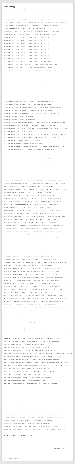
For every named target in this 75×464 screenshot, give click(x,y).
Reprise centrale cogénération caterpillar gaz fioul (37, 365)
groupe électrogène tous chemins (48, 259)
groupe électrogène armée (56, 210)
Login (64, 286)
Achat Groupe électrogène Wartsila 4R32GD (56, 22)
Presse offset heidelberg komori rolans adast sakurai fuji (17, 332)
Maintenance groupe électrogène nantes (13, 295)
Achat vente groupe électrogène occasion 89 (38, 49)
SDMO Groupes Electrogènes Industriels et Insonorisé (21, 399)
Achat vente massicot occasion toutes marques (53, 146)
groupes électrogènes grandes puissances (34, 274)
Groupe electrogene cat (31, 213)
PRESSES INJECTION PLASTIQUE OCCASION (12, 335)
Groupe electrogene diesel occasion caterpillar (15, 225)
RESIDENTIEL (47, 395)
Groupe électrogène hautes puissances (34, 234)
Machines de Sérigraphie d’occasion (20, 289)
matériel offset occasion (25, 310)
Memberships (36, 313)
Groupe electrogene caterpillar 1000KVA (49, 213)
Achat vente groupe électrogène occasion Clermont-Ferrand (44, 80)
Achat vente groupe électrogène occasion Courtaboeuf (17, 83)
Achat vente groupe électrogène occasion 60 (38, 43)
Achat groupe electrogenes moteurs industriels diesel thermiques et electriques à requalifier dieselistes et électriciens (31, 25)
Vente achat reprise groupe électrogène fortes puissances (37, 411)
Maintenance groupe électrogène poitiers (56, 295)
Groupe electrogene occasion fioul (54, 244)
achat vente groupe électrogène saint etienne (14, 104)
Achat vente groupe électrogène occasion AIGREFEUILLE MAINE (42, 61)
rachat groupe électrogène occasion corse (34, 344)
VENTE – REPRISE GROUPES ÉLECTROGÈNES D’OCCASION (50, 408)
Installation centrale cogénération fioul (45, 283)
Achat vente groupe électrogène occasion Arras (15, 67)
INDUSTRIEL (21, 283)
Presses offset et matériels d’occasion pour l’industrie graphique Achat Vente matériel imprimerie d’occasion (29, 338)
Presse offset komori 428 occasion (41, 332)
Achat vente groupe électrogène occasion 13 (14, 37)
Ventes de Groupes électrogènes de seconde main (43, 429)
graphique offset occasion (40, 210)
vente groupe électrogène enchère (52, 414)
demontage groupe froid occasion (12, 201)
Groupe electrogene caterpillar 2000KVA (13, 216)
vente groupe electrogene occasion (55, 417)
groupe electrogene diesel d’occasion (48, 222)
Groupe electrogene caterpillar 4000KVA (56, 216)
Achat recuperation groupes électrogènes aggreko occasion (18, 31)
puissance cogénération (32, 341)
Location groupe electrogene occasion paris (50, 286)
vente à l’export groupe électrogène (12, 411)
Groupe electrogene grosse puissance (13, 234)
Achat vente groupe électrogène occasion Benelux (44, 70)
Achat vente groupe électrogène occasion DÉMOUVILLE (16, 86)
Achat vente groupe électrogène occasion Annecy (45, 64)
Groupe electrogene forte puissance (29, 228)
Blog (57, 183)
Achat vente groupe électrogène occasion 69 (14, 46)
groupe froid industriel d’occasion (12, 265)
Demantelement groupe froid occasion (45, 195)
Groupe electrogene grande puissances (55, 231)
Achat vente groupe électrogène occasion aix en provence (17, 64)
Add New (43, 177)
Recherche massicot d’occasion (11, 356)
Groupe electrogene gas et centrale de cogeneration (16, 231)
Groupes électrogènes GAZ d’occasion (13, 274)
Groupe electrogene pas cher (11, 247)
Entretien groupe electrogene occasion (21, 204)
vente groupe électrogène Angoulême (13, 414)
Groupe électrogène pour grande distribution (48, 247)
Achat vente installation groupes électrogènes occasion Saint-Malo (20, 119)
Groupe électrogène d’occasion (30, 222)
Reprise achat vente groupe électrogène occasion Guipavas (45, 359)
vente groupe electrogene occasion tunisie (42, 420)
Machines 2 (6, 289)
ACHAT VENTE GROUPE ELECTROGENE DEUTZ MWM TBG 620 (46, 34)
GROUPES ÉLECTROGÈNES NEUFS (53, 274)
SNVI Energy (9, 6)
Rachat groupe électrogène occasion (12, 344)
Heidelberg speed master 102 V (53, 280)
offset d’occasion (48, 323)
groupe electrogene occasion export (34, 244)
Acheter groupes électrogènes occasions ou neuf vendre (17, 177)
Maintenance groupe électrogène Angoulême (14, 292)
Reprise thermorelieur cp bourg (35, 395)
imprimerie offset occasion (10, 283)
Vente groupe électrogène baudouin (33, 414)
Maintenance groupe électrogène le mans (37, 292)
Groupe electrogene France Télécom (49, 228)
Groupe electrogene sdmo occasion (30, 256)
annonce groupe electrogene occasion (13, 180)
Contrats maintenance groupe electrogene (14, 192)
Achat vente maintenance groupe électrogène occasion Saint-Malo (19, 131)
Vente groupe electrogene (60, 411)
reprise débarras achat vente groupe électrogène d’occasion (36, 368)
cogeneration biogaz (29, 189)
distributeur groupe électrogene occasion (51, 201)
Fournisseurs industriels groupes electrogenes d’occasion (17, 210)
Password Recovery (8, 326)
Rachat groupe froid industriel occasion (13, 350)
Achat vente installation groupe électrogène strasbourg (45, 113)
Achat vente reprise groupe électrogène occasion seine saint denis (51, 165)
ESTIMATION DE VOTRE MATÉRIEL (29, 207)
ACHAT (25, 13)
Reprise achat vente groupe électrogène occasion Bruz (16, 359)
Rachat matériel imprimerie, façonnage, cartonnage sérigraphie (40, 350)
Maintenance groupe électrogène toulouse (38, 298)
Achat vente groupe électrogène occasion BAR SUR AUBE (17, 70)
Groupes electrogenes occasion (11, 277)
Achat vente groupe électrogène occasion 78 (14, 49)
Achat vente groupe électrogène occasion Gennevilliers (43, 89)
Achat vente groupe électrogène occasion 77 (38, 46)
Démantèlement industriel (10, 198)
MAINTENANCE (62, 289)
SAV (5, 399)
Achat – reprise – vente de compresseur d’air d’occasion (42, 13)
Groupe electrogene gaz (37, 231)
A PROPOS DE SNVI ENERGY (15, 13)
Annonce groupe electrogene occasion (34, 180)
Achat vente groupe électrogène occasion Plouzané (16, 98)
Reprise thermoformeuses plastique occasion (14, 395)
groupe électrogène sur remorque (30, 259)
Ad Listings (36, 177)
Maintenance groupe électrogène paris (35, 295)
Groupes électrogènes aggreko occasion (13, 268)
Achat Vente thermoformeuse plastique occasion (39, 171)
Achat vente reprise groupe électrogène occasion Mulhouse (18, 162)
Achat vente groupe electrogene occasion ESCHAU (15, 89)
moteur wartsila (8, 317)
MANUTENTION (7, 301)
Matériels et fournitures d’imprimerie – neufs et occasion (17, 313)
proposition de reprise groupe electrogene (14, 341)
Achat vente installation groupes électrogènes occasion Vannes (19, 122)
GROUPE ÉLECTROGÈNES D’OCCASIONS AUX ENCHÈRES (55, 262)
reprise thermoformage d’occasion (12, 392)
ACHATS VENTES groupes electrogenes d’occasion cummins (36, 174)
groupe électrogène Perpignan (28, 247)
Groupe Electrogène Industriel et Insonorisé (46, 238)
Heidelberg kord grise (39, 280)
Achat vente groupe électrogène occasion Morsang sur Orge (18, 92)
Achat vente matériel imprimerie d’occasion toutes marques (40, 149)
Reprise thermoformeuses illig (30, 392)
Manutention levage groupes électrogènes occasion (52, 301)
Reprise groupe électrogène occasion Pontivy (40, 377)
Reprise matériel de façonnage (33, 383)
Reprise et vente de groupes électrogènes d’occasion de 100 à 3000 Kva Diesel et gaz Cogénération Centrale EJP (29, 371)
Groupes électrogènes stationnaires (54, 277)
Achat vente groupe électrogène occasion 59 (14, 43)
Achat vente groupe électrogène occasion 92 (14, 55)
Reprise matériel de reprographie (50, 383)
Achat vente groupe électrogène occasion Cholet (15, 80)
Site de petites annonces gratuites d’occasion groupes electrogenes (20, 402)
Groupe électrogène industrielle (11, 241)
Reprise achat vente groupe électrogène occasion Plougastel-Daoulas (51, 362)
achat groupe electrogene (44, 19)
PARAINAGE (57, 323)
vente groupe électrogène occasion (36, 417)
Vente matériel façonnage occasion (12, 426)
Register (43, 356)
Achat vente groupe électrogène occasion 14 (38, 37)
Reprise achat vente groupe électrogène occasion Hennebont (18, 362)
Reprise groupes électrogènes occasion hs (14, 383)
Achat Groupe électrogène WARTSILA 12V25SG (33, 22)
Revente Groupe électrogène (59, 395)
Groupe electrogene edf (58, 225)
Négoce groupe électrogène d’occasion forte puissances (17, 320)
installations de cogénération (11, 286)
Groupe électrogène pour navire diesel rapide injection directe (37, 250)
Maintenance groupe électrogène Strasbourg (14, 298)
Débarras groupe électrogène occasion (13, 195)
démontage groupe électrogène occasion (51, 198)
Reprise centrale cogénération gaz (60, 365)
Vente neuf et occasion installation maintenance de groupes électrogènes (41, 426)
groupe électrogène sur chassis (11, 259)
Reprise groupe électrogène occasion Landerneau (15, 377)
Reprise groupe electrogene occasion (12, 374)
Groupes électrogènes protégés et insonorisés (32, 277)
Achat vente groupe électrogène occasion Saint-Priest (43, 98)
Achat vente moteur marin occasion (12, 152)
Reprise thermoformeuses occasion (48, 392)
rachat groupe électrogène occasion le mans (40, 347)
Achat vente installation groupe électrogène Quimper (16, 113)
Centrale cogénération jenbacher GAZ (31, 186)
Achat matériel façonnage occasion (37, 28)
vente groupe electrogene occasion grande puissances (17, 420)
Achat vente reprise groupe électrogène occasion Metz (46, 155)
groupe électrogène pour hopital (12, 250)
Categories (63, 183)
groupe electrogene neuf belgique (47, 241)
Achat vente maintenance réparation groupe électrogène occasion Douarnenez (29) (23, 143)
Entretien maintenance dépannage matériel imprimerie (46, 204)
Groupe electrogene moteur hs (29, 241)
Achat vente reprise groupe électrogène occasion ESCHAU (17, 155)
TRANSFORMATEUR (60, 405)
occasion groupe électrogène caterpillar (31, 323)
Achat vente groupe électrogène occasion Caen (15, 73)
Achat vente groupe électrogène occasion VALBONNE (41, 101)
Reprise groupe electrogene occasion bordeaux (35, 374)
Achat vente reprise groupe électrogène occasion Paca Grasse (18, 165)
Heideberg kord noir (8, 280)
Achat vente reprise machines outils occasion (14, 171)
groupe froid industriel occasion (30, 265)
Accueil (6, 13)
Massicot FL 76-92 (8, 304)
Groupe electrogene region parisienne (31, 253)
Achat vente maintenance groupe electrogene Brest (16, 125)
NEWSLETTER (35, 320)
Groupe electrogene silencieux (48, 256)
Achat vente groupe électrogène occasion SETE (15, 101)
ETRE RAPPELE (41, 207)
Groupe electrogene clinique (53, 219)
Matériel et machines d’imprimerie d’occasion (33, 307)
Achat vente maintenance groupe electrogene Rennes (47, 137)
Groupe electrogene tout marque (12, 262)
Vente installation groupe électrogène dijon (38, 423)
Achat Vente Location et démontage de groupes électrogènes (51, 122)
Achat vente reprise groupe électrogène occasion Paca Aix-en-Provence (51, 162)
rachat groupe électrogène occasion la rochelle (15, 347)
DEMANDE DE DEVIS (29, 195)
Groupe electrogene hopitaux (11, 238)
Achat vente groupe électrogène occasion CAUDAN (15, 76)
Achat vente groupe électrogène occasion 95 (14, 61)
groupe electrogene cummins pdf (12, 222)
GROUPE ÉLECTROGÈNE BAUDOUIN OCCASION (13, 213)
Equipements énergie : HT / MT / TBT (12, 207)
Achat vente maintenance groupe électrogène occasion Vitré (18, 137)
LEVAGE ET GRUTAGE (25, 286)
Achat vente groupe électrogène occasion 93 (14, 58)
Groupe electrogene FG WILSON (11, 228)
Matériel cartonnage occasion (51, 304)
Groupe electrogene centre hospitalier (35, 219)
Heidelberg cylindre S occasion (24, 280)
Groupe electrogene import (27, 238)
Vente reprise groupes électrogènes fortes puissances (16, 429)
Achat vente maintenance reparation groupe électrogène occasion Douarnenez (22, 140)
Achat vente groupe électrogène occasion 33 (14, 40)
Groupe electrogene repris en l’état (51, 253)
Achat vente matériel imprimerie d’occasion (14, 149)
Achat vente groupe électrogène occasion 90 (14, 52)
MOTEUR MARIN (56, 313)
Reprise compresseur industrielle (11, 368)
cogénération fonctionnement (44, 189)
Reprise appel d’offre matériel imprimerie (13, 365)
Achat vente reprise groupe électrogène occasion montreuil (46, 158)
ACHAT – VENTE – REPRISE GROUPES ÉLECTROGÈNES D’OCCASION (41, 16)
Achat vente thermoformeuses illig (12, 174)
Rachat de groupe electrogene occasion (50, 341)
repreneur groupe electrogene (55, 356)
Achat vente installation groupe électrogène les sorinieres (18, 107)
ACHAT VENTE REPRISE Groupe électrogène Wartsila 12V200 (47, 168)
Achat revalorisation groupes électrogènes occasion (47, 31)
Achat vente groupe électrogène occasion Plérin (15, 95)
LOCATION (35, 286)
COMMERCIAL (57, 189)
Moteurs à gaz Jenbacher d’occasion (23, 317)
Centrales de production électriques (12, 189)
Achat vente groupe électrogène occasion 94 (38, 58)
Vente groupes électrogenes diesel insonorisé (14, 423)
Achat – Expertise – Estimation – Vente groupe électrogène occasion (19, 19)
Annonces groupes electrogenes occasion (56, 180)
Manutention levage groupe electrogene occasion (25, 301)
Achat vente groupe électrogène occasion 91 (38, 52)
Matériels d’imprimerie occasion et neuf (42, 310)
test (5, 405)
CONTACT (64, 189)
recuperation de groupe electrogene (30, 356)
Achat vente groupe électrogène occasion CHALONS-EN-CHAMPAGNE (46, 76)
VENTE (35, 408)
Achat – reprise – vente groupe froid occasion (14, 16)
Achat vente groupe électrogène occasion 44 (38, 40)
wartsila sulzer (61, 429)
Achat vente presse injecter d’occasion (32, 152)
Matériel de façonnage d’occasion (12, 307)
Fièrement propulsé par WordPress (11, 458)
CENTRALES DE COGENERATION (49, 186)
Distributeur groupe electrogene (30, 201)
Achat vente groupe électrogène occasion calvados (41, 73)
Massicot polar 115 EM (20, 304)
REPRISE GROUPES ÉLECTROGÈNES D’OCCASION (37, 380)
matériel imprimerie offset (10, 310)
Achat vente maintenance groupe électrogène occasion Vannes (52, 134)
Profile (58, 338)
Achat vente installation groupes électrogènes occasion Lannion (19, 116)
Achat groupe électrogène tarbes (12, 22)
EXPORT (48, 207)
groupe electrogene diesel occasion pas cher (39, 225)
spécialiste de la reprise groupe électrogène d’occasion (51, 402)
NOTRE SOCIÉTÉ (53, 320)
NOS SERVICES (44, 320)
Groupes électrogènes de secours (52, 268)
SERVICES (38, 399)
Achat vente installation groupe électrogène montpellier (48, 107)
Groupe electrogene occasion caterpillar (13, 244)
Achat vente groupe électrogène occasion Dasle (44, 83)
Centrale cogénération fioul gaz (11, 186)
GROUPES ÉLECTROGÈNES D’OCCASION (34, 268)
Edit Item (6, 204)
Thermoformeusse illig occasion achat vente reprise (41, 405)
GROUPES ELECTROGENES (46, 265)
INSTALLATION (30, 283)
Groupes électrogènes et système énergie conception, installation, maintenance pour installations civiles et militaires (31, 271)
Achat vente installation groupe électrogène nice (15, 110)
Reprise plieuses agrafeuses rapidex (58, 386)
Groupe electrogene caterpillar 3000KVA (35, 216)
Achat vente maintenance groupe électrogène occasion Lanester (52, 128)
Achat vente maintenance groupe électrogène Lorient (43, 125)
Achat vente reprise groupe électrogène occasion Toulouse (18, 168)
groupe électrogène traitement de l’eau (32, 262)
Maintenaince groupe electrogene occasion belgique (43, 289)
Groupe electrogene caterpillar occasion (13, 219)
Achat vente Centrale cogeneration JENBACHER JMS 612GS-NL (17, 34)
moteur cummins (46, 313)
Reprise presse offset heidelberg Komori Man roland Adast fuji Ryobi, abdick (21, 389)
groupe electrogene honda (52, 234)
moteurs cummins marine (55, 317)
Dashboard (48, 192)
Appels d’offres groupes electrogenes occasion (42, 183)
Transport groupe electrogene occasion (21, 408)
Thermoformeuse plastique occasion (17, 405)
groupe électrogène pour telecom (12, 253)
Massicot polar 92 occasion (34, 304)
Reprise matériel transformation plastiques (37, 386)
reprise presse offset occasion (48, 389)
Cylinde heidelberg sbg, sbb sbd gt (35, 192)
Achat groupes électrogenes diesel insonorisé (14, 28)
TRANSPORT (6, 408)
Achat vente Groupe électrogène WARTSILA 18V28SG (40, 104)
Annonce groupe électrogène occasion (57, 177)
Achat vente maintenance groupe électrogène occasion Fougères (19, 128)
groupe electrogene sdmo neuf (11, 256)
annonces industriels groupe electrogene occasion (16, 183)
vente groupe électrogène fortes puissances (14, 417)
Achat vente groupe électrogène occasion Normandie (47, 92)
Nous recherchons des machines (11, 323)
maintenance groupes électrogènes (59, 298)
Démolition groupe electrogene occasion (28, 198)
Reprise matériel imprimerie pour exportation (14, 386)
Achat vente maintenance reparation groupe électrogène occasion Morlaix (21, 146)
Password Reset (19, 326)
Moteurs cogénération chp (41, 317)
